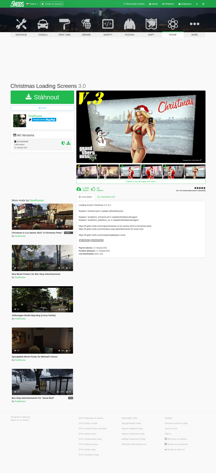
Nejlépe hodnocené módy (134, 439)
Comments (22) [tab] (106, 197)
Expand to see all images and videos (141, 182)
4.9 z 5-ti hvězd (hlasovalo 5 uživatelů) (191, 190)
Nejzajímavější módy (131, 423)
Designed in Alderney (21, 417)
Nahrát (153, 4)
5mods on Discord (174, 449)
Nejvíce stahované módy (133, 434)
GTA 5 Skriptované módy (90, 439)
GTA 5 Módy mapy (87, 449)
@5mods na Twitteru (176, 439)
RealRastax (35, 116)
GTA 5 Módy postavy (88, 444)
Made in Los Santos (20, 420)
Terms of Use (171, 428)
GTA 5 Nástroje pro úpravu (91, 418)
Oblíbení (100, 190)
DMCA (168, 434)
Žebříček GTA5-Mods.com (134, 444)
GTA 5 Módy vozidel (88, 423)
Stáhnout (42, 97)
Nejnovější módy (129, 418)
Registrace (185, 4)
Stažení (85, 190)
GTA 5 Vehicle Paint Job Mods (93, 428)
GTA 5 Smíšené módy (89, 455)
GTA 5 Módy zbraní (88, 434)
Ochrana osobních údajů (176, 423)
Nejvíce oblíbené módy (132, 428)
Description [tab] (85, 197)
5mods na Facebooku (176, 444)
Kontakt (168, 418)
